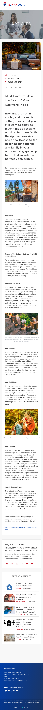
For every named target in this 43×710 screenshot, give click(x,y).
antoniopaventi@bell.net (18, 681)
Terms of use (18, 704)
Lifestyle (10, 75)
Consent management (32, 704)
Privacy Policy (8, 704)
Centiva (25, 707)
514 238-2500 (13, 678)
